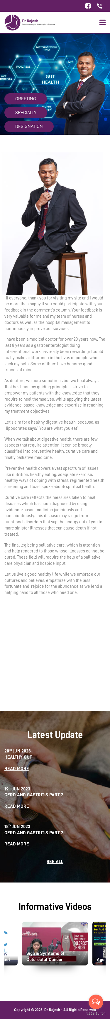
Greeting (25, 98)
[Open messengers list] (96, 1002)
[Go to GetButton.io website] (96, 1013)
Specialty (25, 112)
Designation (29, 126)
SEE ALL (55, 861)
